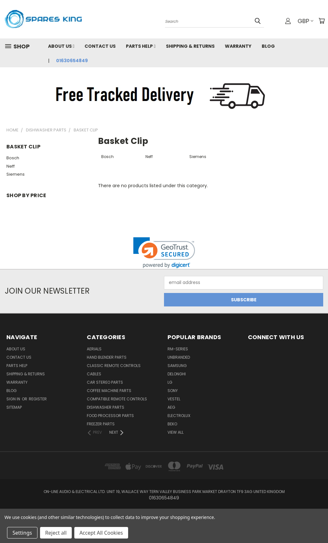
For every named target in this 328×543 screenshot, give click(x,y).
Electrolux (179, 415)
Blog (268, 46)
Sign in (13, 399)
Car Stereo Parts (105, 382)
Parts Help (140, 46)
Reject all (56, 532)
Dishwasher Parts (105, 407)
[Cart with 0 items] (321, 21)
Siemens (15, 174)
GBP (305, 21)
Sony (173, 390)
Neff (10, 166)
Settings (22, 532)
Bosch (12, 158)
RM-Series (178, 349)
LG (170, 382)
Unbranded (179, 357)
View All (176, 432)
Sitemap (14, 407)
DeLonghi (177, 374)
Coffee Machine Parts (109, 390)
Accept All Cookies (101, 532)
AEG (171, 407)
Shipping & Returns (190, 46)
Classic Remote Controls (114, 365)
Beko (172, 424)
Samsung (177, 365)
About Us (61, 46)
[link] (164, 253)
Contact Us (100, 46)
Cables (94, 374)
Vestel (174, 399)
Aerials (94, 349)
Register (38, 399)
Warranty (238, 46)
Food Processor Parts (110, 415)
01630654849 (72, 60)
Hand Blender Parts (107, 357)
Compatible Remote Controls (117, 399)
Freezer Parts (101, 424)
